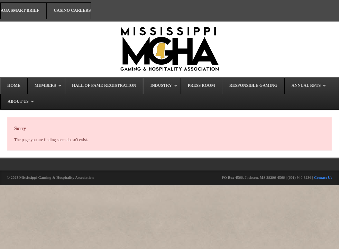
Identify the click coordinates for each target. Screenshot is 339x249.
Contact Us (323, 177)
